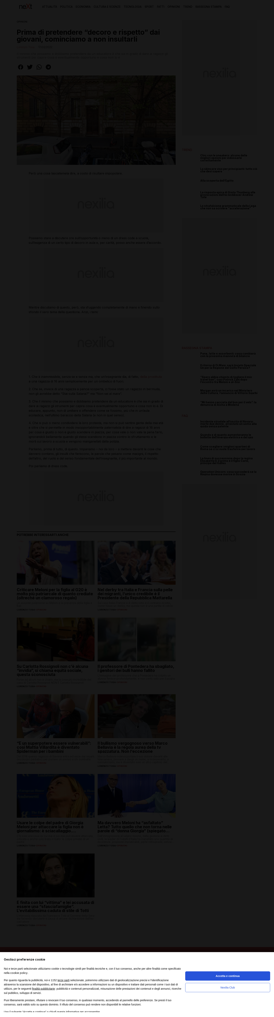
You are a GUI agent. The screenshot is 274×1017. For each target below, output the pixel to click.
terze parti (64, 980)
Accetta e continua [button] (228, 976)
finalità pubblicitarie (43, 988)
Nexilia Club (227, 987)
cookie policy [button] (19, 972)
